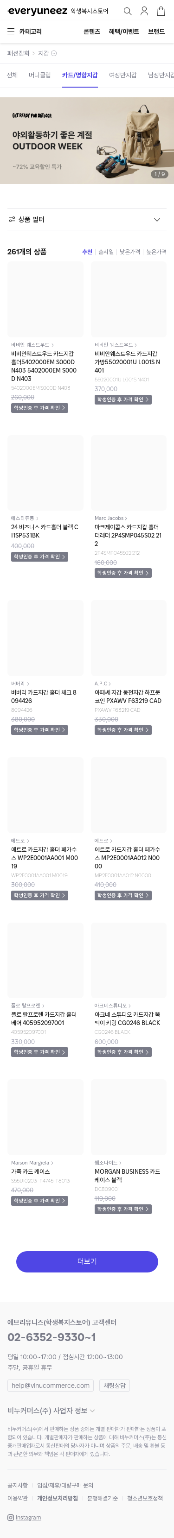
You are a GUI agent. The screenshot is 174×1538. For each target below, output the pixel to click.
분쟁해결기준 (102, 1498)
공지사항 (17, 1485)
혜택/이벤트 (124, 31)
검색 (127, 11)
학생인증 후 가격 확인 (37, 408)
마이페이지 (144, 11)
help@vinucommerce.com (51, 1385)
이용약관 (17, 1498)
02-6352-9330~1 (51, 1337)
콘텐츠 (92, 31)
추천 (87, 251)
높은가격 (156, 251)
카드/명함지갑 (80, 75)
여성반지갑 (123, 75)
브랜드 (156, 31)
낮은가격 (130, 251)
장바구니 (161, 11)
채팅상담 (114, 1385)
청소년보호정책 (145, 1498)
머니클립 (40, 75)
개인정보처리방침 (57, 1498)
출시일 (106, 251)
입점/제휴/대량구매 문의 (65, 1485)
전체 (12, 75)
